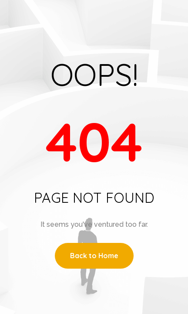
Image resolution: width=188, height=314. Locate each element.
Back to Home (94, 255)
